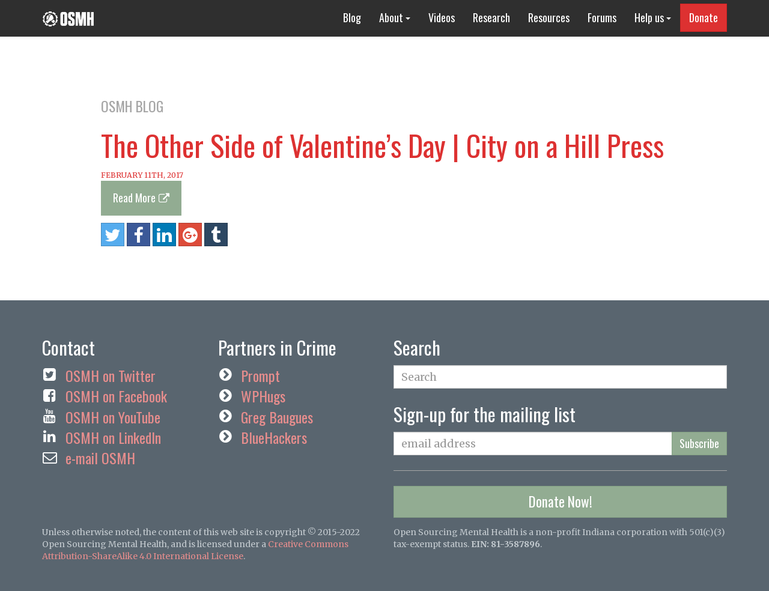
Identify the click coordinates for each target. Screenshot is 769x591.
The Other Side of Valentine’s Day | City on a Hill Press (382, 145)
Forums (602, 17)
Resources (549, 17)
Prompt (260, 375)
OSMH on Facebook (116, 396)
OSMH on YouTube (112, 417)
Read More (134, 197)
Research (491, 17)
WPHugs (263, 396)
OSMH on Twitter (110, 375)
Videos (441, 17)
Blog (352, 17)
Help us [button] (652, 17)
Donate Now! (560, 501)
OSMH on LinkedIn (113, 437)
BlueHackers (274, 437)
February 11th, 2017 (142, 175)
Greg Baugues (277, 417)
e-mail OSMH (100, 457)
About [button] (394, 17)
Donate (703, 17)
